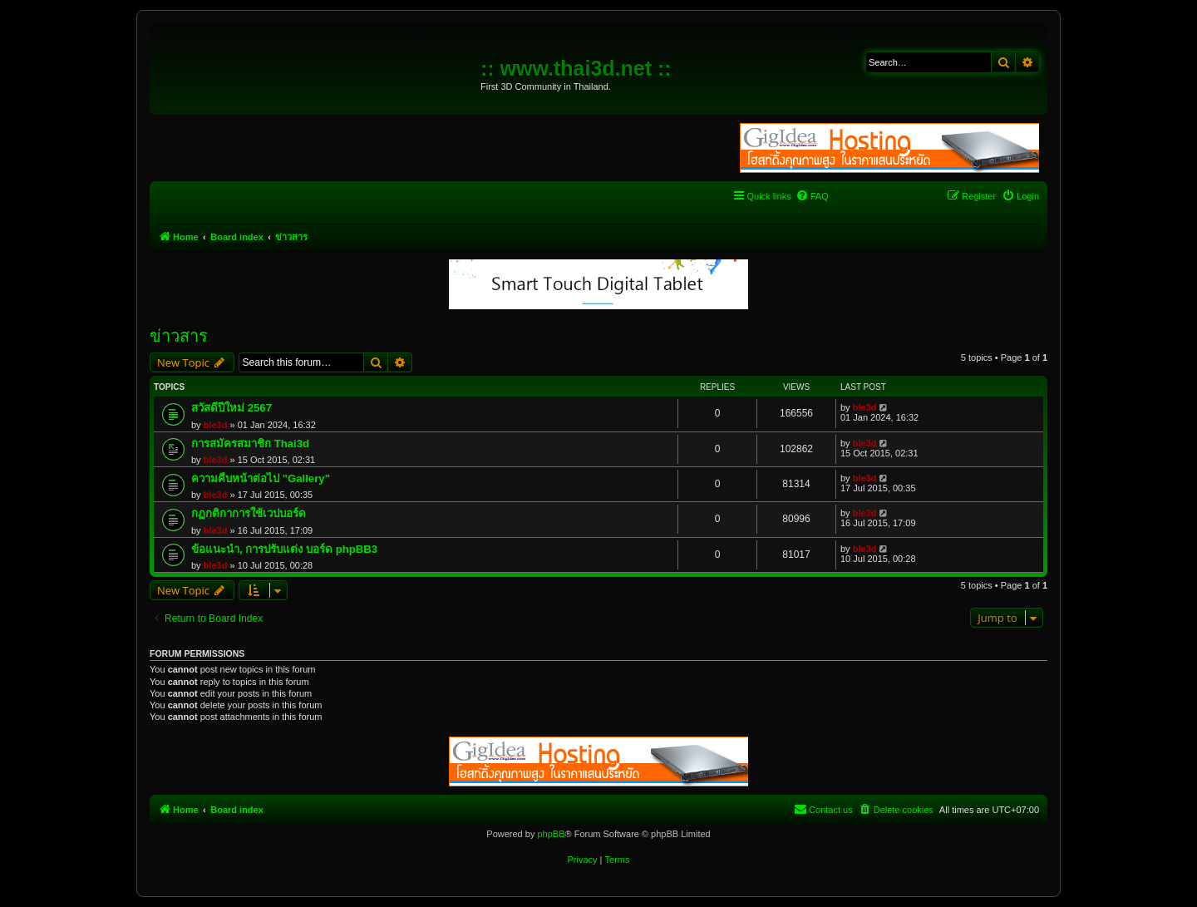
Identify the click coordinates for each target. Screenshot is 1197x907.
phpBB (550, 834)
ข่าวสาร (179, 336)
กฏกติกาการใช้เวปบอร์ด (248, 513)
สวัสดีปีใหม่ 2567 (231, 408)
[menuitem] (812, 196)
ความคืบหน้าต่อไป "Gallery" (260, 478)
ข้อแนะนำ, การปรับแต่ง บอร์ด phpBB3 (284, 549)
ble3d (216, 425)
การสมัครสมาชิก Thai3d (250, 443)
